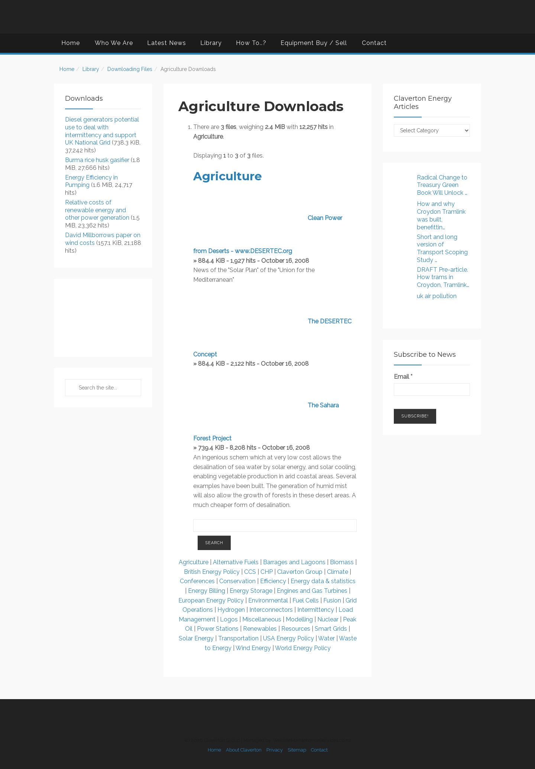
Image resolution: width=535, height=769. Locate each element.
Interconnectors (271, 609)
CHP (266, 571)
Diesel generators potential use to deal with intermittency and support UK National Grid (102, 131)
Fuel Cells (305, 600)
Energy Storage (251, 590)
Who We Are (114, 42)
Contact (374, 42)
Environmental (268, 600)
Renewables (260, 628)
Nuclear (327, 619)
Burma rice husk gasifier (97, 160)
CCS (250, 571)
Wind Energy (253, 648)
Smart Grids (331, 628)
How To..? (251, 42)
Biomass (342, 562)
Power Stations (218, 628)
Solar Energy (196, 638)
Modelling (299, 619)
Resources (295, 628)
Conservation (237, 581)
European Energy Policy (211, 600)
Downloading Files (129, 69)
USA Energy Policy (288, 638)
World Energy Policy (303, 648)
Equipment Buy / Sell (314, 42)
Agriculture (227, 176)
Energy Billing (207, 590)
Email (403, 376)
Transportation (238, 638)
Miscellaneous (261, 619)
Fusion (332, 600)
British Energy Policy (212, 571)
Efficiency (273, 581)
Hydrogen (231, 609)
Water (326, 638)
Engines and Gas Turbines (312, 590)
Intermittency (315, 609)
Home (70, 42)
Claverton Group (299, 571)
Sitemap (297, 750)
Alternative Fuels (236, 562)
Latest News (166, 42)
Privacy (274, 750)
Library (211, 42)
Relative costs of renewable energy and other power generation (97, 210)
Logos (229, 619)
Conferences (197, 581)
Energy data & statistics (323, 581)
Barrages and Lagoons (295, 562)
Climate (337, 571)
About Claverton (244, 750)
